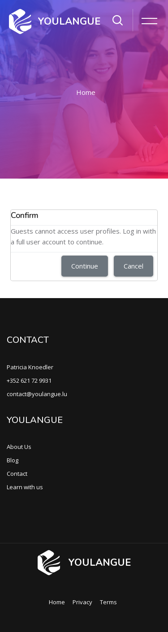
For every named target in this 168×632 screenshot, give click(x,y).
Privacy (82, 602)
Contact (17, 474)
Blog (12, 460)
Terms (108, 602)
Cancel (133, 265)
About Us (19, 447)
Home (85, 92)
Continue (84, 265)
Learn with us (25, 487)
